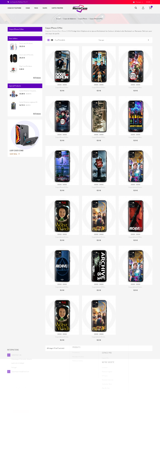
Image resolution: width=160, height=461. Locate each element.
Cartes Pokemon (57, 8)
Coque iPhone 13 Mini (16, 29)
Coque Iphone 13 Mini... (135, 237)
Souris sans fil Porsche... (26, 55)
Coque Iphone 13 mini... (135, 187)
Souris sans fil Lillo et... (26, 43)
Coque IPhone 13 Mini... (62, 87)
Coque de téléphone (14, 8)
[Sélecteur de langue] (138, 2)
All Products (37, 77)
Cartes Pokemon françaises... (28, 91)
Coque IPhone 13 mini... (99, 187)
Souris (45, 8)
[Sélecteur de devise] (149, 2)
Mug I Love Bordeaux (25, 66)
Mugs (36, 8)
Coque (28, 8)
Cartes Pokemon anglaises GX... (28, 102)
